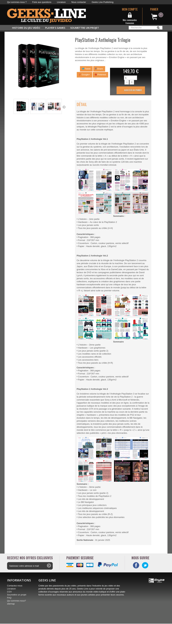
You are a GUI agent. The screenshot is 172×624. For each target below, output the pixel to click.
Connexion (129, 23)
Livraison (61, 2)
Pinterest (100, 74)
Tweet (86, 68)
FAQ (9, 598)
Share (99, 68)
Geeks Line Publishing (102, 2)
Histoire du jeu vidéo (26, 27)
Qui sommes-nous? (16, 601)
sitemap (11, 604)
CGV (9, 592)
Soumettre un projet (84, 27)
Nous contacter (78, 2)
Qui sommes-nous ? (17, 2)
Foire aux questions (41, 2)
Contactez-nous (14, 586)
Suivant (64, 107)
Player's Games (55, 27)
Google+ (84, 74)
